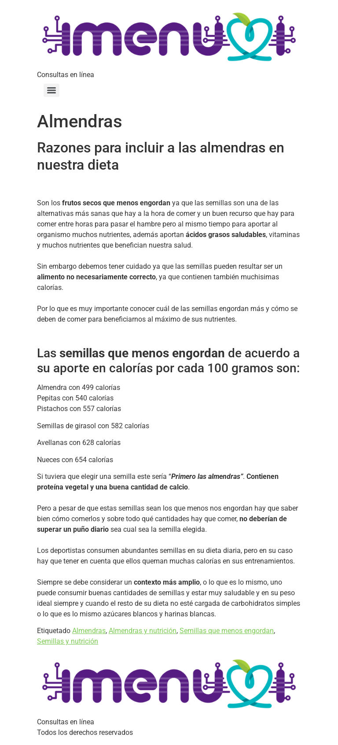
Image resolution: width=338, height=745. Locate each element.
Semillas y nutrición (67, 641)
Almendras (89, 630)
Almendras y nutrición (142, 630)
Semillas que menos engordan (227, 630)
